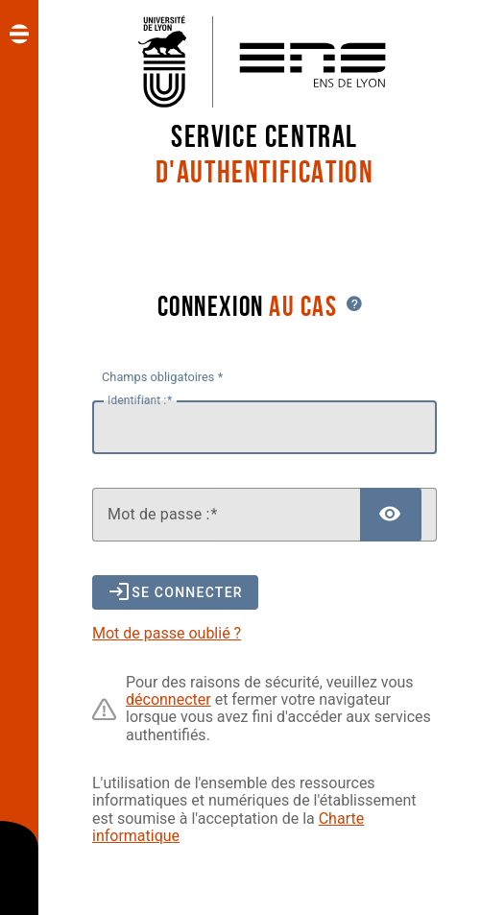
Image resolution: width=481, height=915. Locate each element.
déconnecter (168, 699)
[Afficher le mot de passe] (390, 515)
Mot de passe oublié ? (166, 633)
